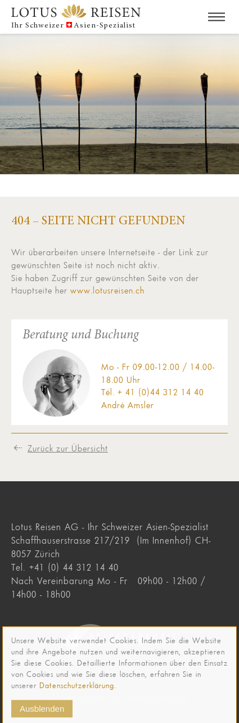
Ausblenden (42, 714)
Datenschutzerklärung (76, 690)
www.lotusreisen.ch (107, 290)
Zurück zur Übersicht (68, 448)
